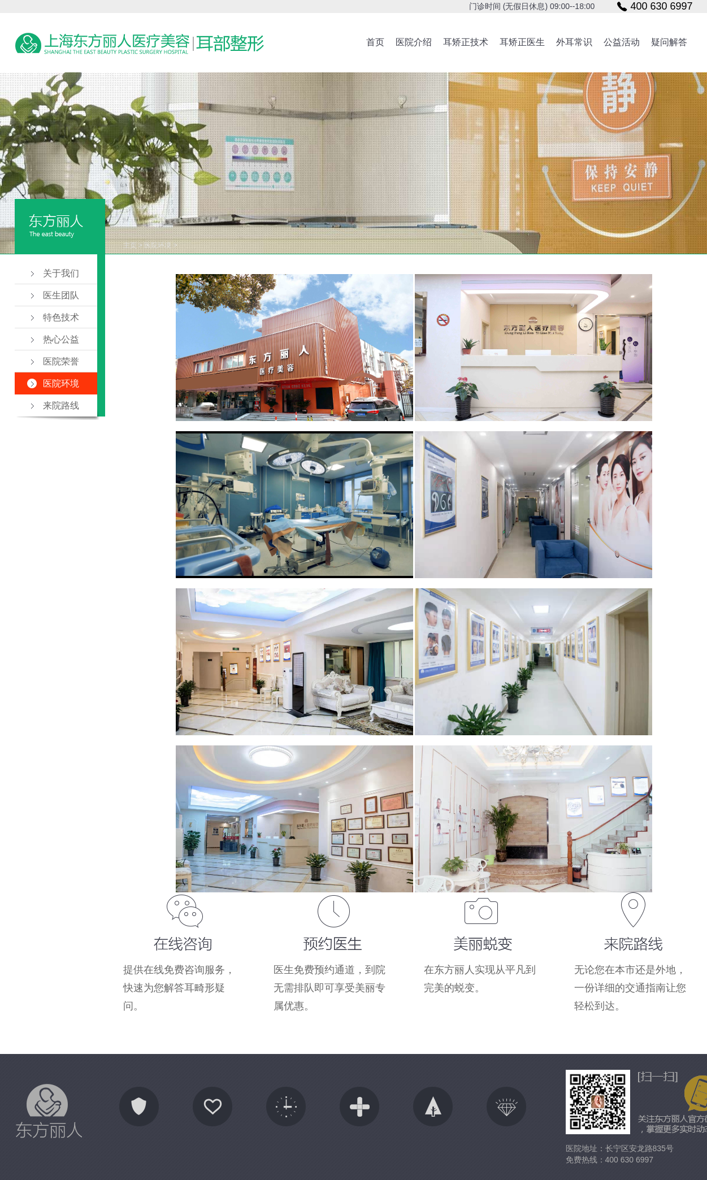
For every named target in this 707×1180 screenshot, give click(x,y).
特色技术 (61, 317)
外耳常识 (574, 42)
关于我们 (61, 273)
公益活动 (622, 42)
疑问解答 (669, 42)
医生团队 (61, 295)
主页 (130, 245)
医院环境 (61, 383)
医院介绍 (414, 42)
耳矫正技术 (465, 42)
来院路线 (61, 405)
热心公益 (61, 339)
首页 (375, 42)
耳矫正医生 (522, 42)
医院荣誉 (61, 361)
